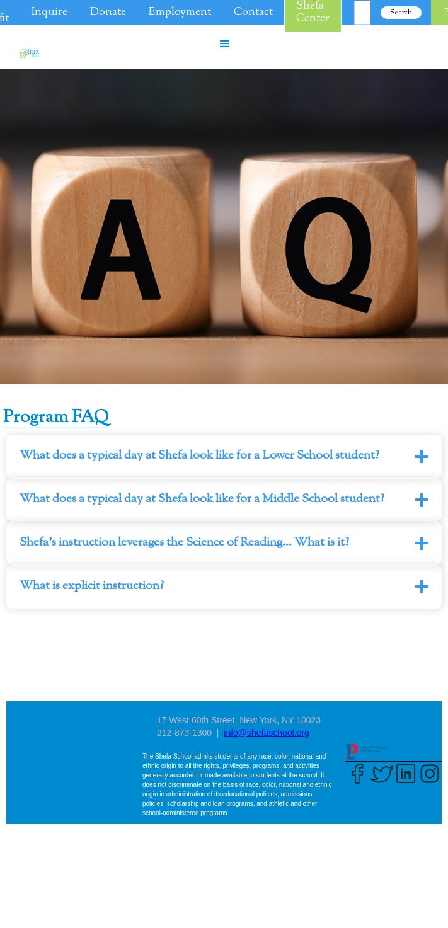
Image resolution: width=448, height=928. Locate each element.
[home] (26, 53)
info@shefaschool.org (266, 733)
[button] (225, 44)
